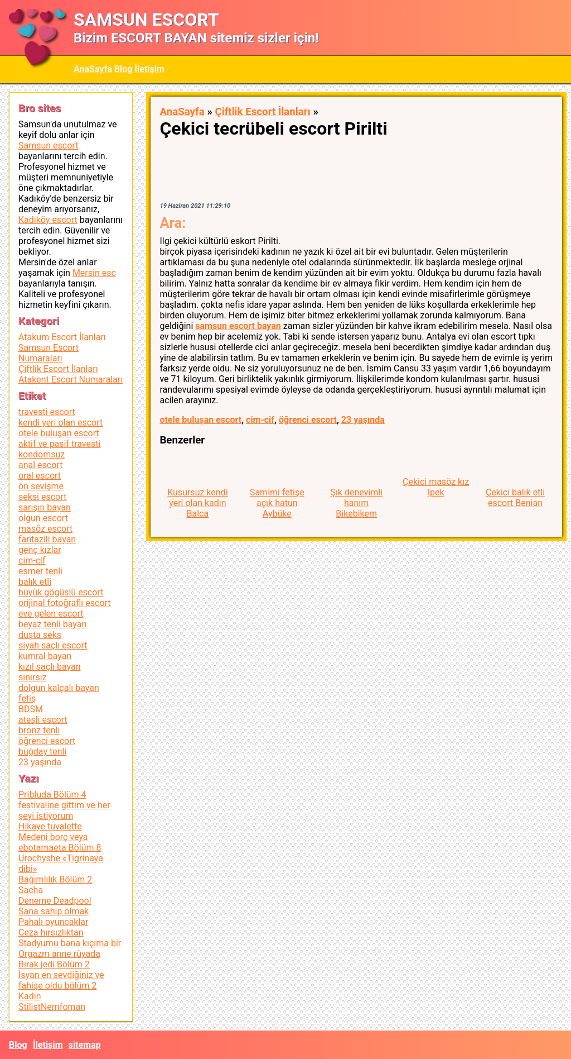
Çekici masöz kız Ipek (436, 487)
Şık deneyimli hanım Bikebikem (356, 503)
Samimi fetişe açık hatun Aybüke (277, 503)
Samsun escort (48, 145)
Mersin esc (94, 273)
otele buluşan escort (200, 419)
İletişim (149, 69)
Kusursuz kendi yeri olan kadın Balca (197, 503)
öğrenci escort (308, 419)
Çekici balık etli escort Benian (515, 497)
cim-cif (260, 419)
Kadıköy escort (48, 219)
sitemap (85, 1044)
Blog (123, 69)
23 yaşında (363, 419)
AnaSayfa (93, 69)
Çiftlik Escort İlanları (262, 112)
